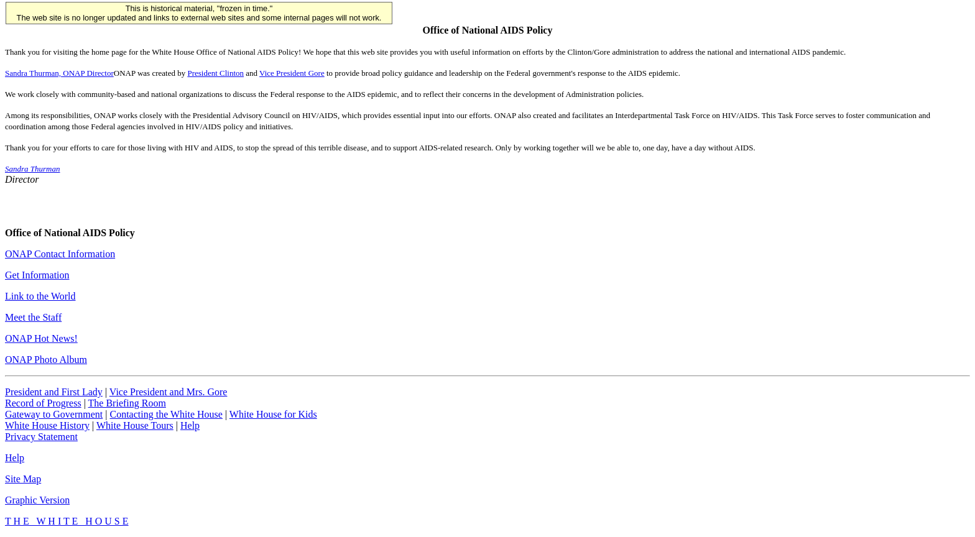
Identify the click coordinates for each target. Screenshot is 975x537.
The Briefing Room (127, 403)
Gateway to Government (54, 414)
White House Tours (134, 425)
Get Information (37, 275)
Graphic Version (37, 500)
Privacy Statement (41, 436)
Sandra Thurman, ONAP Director (59, 73)
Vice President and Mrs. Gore (168, 392)
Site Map (23, 479)
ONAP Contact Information (60, 254)
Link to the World (40, 296)
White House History (47, 425)
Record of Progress (43, 403)
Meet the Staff (33, 317)
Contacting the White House (165, 414)
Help (190, 425)
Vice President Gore (292, 73)
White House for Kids (273, 414)
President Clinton (215, 73)
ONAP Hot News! (41, 338)
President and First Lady (54, 392)
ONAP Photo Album (46, 359)
